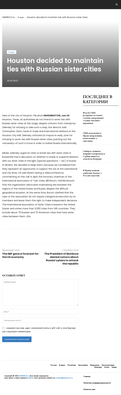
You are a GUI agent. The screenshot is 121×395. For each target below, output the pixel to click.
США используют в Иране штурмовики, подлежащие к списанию (94, 134)
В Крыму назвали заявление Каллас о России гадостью (94, 170)
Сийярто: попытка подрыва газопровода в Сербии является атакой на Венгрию (94, 152)
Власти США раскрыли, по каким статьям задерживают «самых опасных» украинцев (94, 116)
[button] (116, 5)
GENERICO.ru (8, 17)
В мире (21, 17)
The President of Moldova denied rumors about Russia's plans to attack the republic (61, 258)
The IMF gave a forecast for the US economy (20, 255)
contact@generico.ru (64, 378)
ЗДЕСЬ (31, 378)
